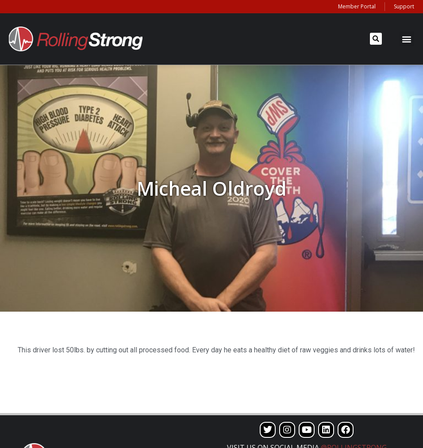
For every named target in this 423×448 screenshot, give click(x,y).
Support (404, 6)
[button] (376, 39)
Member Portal (357, 6)
